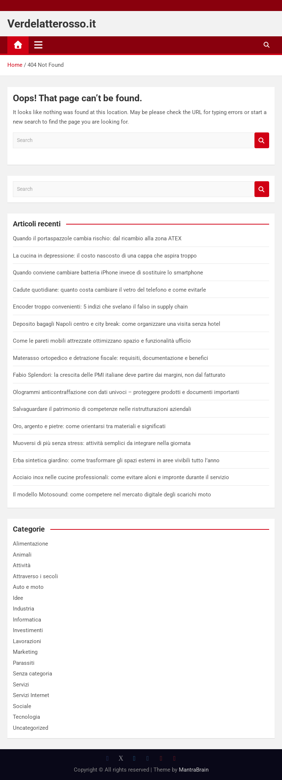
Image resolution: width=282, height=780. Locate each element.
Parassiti (24, 663)
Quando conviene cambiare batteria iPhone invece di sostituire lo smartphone (108, 272)
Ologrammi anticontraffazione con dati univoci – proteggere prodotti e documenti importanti (126, 392)
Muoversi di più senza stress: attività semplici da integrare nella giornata (102, 443)
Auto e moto (28, 587)
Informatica (27, 619)
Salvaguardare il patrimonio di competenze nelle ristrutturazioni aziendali (102, 409)
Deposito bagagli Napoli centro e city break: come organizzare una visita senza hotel (116, 324)
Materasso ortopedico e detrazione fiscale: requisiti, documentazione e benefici (110, 358)
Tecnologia (26, 717)
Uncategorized (30, 728)
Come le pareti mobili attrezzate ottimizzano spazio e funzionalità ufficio (102, 341)
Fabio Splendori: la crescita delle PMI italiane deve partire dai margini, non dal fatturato (119, 375)
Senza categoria (32, 673)
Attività (21, 565)
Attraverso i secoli (35, 576)
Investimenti (28, 630)
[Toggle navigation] (38, 44)
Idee (18, 598)
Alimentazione (30, 543)
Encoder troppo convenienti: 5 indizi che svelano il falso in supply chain (100, 306)
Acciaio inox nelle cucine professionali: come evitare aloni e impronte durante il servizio (121, 477)
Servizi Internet (31, 695)
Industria (23, 608)
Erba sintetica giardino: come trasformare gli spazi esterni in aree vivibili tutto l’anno (116, 460)
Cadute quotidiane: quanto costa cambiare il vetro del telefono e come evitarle (109, 290)
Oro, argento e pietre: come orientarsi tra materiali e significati (89, 426)
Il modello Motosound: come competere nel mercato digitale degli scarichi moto (112, 494)
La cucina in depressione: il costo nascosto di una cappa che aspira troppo (105, 255)
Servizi (21, 684)
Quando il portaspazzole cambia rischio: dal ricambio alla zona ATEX (97, 238)
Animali (22, 554)
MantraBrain (194, 769)
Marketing (25, 652)
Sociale (22, 706)
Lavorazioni (27, 641)
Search (261, 140)
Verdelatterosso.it (51, 23)
